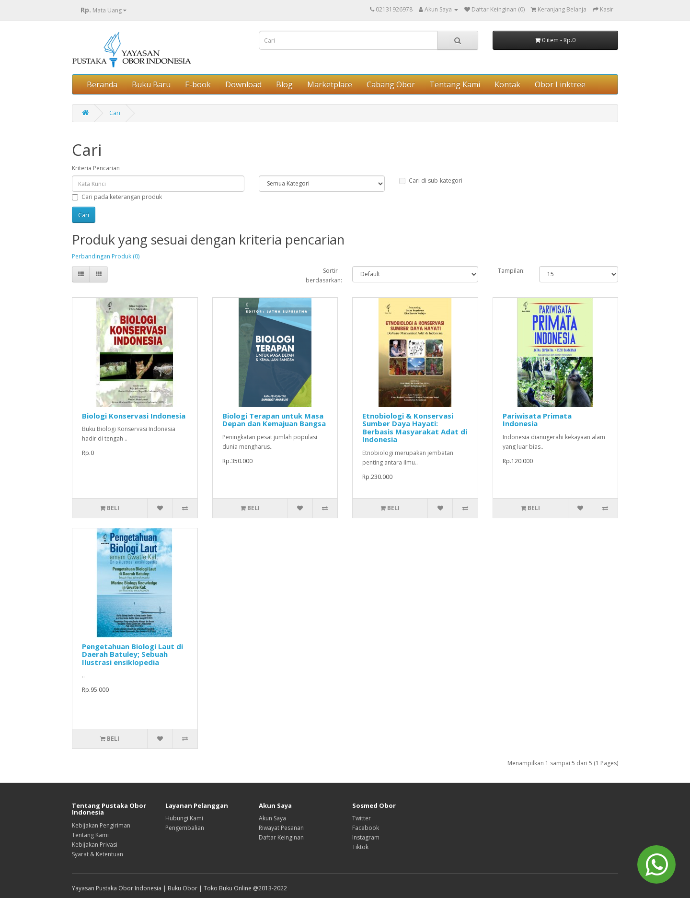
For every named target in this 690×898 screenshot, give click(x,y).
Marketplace (329, 84)
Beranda (102, 84)
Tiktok (360, 847)
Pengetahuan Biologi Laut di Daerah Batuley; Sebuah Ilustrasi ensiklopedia (132, 654)
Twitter (361, 818)
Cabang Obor (391, 84)
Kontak (507, 84)
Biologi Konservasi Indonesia (133, 415)
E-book (198, 84)
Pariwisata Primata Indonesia (537, 420)
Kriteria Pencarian (96, 168)
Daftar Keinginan (281, 837)
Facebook (365, 828)
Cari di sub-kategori (430, 180)
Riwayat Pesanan (281, 828)
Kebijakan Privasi (94, 844)
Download (243, 84)
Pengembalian (184, 828)
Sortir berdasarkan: (322, 275)
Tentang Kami (454, 84)
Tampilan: (511, 271)
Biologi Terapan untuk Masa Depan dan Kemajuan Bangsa (274, 420)
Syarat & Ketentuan (97, 854)
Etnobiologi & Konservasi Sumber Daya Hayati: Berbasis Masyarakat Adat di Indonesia (414, 427)
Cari (114, 113)
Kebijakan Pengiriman (101, 825)
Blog (284, 84)
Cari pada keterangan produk (117, 197)
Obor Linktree (560, 84)
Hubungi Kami (184, 818)
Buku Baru (151, 84)
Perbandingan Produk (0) (105, 256)
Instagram (366, 837)
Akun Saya (272, 818)
